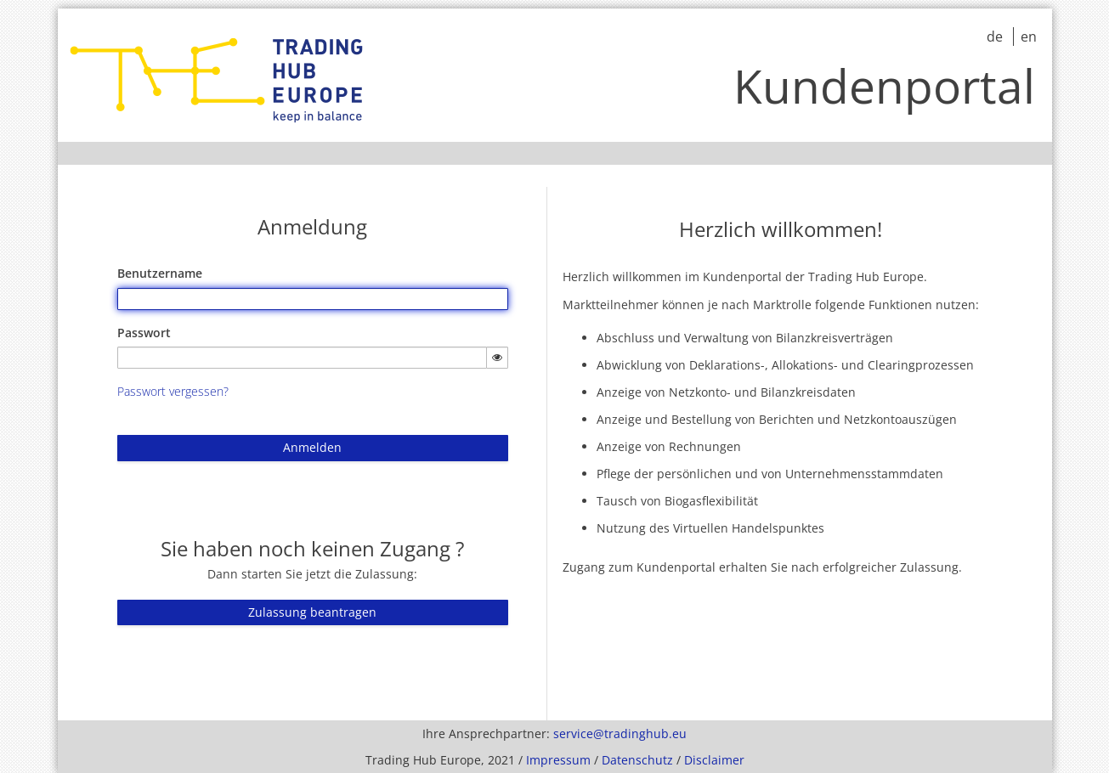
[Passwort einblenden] (497, 358)
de (996, 36)
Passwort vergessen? (173, 391)
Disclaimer (714, 760)
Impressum (558, 760)
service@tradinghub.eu (620, 733)
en (1029, 36)
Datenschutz (637, 760)
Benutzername (159, 273)
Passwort (144, 332)
